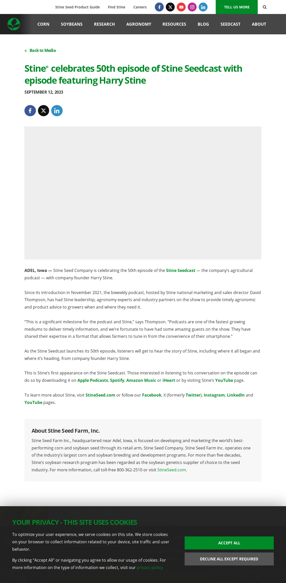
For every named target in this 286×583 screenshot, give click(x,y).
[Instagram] (192, 7)
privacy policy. (150, 567)
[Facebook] (159, 7)
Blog (203, 24)
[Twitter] (170, 7)
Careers (140, 7)
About (259, 24)
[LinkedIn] (203, 7)
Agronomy (138, 24)
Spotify (117, 380)
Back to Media (40, 50)
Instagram (214, 395)
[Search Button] (265, 7)
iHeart (168, 380)
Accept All (229, 542)
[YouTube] (181, 7)
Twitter (193, 395)
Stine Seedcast (180, 270)
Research (104, 24)
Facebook (151, 395)
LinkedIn (236, 395)
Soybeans (72, 24)
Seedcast (230, 24)
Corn (43, 24)
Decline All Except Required (229, 558)
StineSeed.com (100, 395)
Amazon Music (141, 380)
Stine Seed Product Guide (77, 7)
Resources (174, 24)
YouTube (224, 380)
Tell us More (237, 7)
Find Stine (116, 7)
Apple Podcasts (92, 380)
